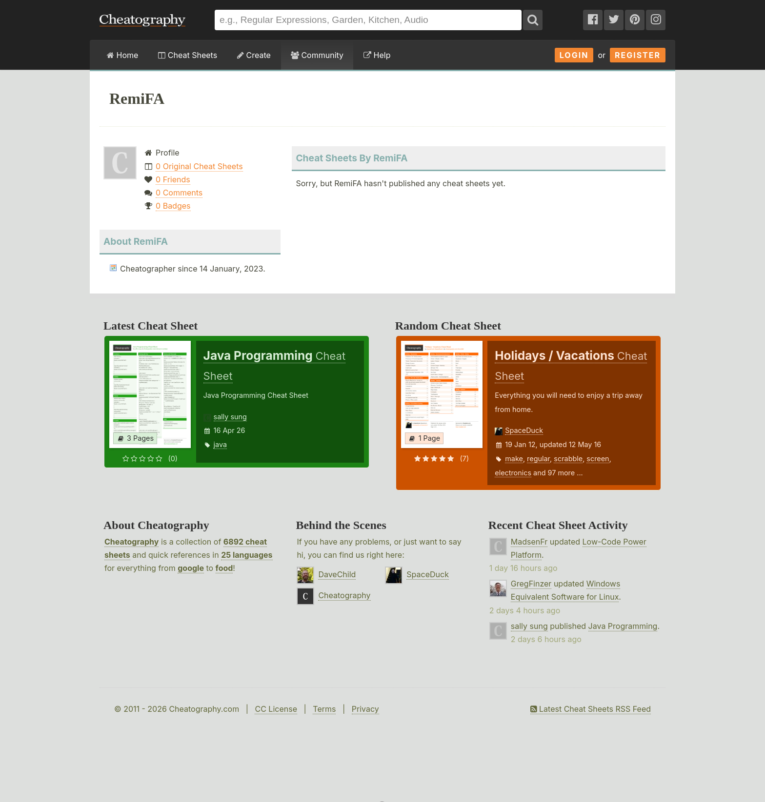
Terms (324, 709)
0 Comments (179, 192)
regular (538, 458)
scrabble (568, 458)
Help (376, 55)
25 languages (246, 555)
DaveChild (337, 574)
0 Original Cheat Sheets (199, 166)
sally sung (230, 416)
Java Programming (623, 626)
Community (317, 55)
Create (254, 55)
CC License (276, 709)
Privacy (365, 709)
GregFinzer (531, 583)
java (220, 444)
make (514, 458)
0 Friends (173, 179)
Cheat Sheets (187, 55)
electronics (513, 473)
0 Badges (173, 206)
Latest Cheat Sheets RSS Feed (590, 709)
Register (638, 55)
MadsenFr (529, 542)
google (191, 568)
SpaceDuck (524, 430)
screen (597, 458)
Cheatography (131, 542)
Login (574, 55)
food (224, 568)
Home (122, 55)
